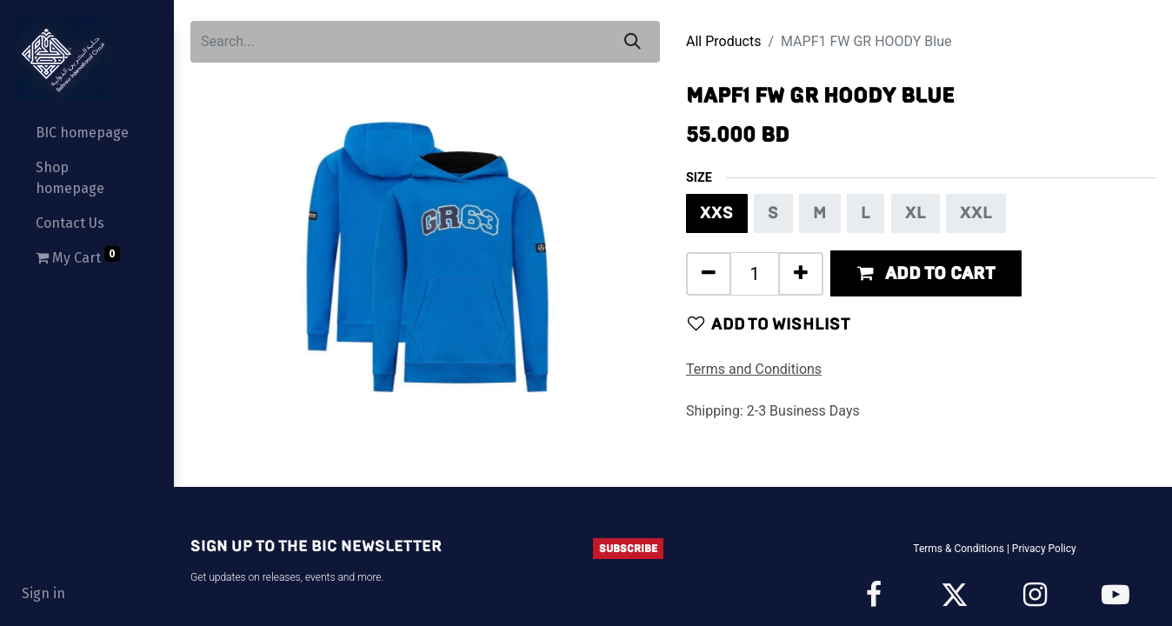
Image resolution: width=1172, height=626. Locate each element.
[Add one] (800, 274)
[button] (926, 273)
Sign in (43, 593)
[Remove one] (708, 274)
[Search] (632, 42)
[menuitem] (87, 133)
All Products (723, 41)
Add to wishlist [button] (769, 324)
